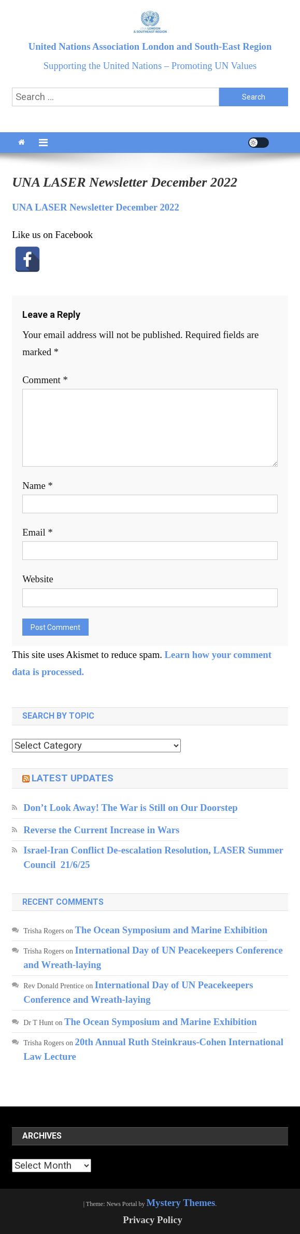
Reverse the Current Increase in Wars (101, 829)
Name (37, 485)
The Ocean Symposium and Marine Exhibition (171, 929)
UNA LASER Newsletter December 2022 (95, 207)
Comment (45, 379)
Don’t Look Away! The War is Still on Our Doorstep (130, 807)
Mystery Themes (181, 1202)
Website (37, 578)
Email (37, 532)
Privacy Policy (152, 1219)
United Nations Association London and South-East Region (150, 46)
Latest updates (72, 778)
